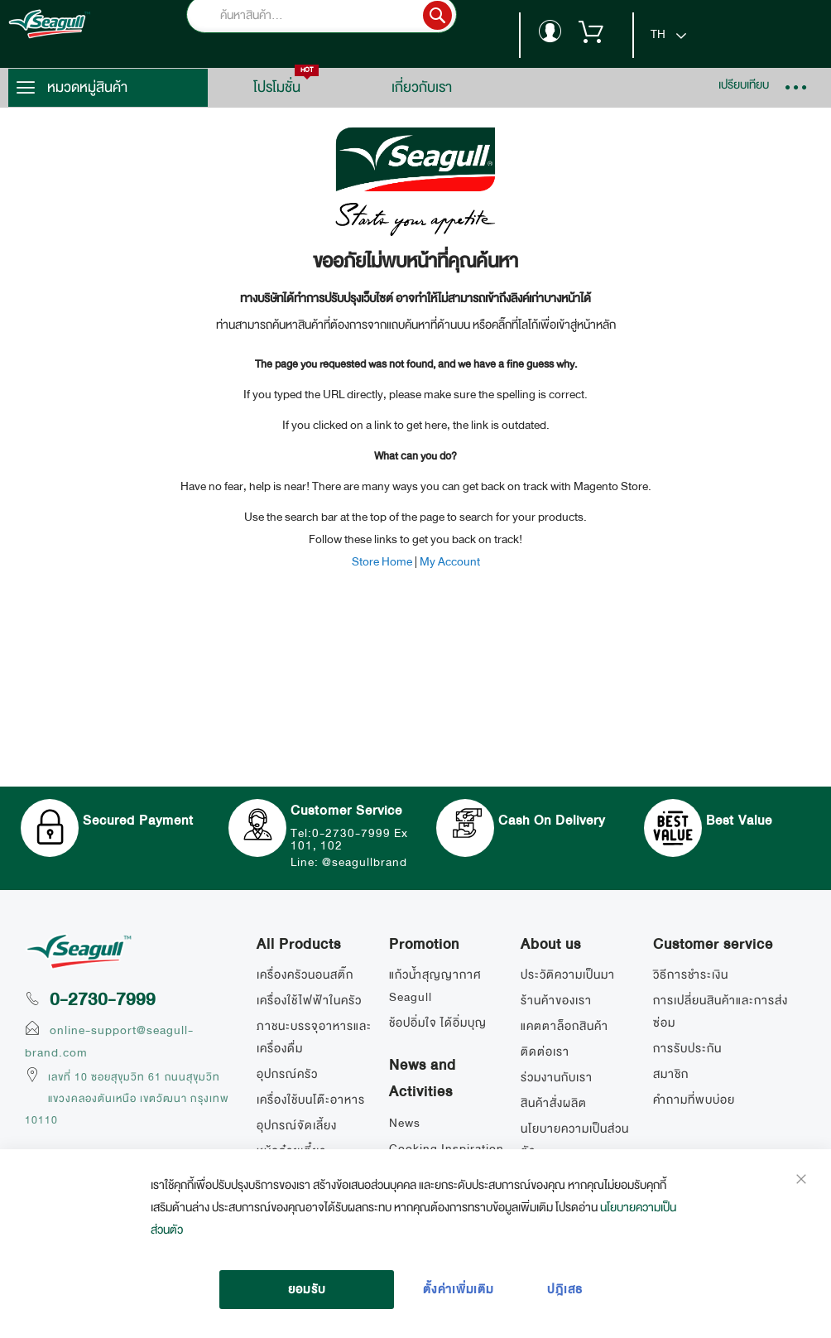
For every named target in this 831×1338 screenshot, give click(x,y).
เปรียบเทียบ (743, 84)
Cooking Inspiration (446, 1148)
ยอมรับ (307, 1289)
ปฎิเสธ (565, 1289)
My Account (450, 561)
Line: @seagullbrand (349, 862)
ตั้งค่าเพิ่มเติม (458, 1289)
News (404, 1123)
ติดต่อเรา (545, 1051)
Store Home (382, 561)
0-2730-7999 (103, 999)
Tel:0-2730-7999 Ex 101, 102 (349, 839)
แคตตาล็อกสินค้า (564, 1026)
